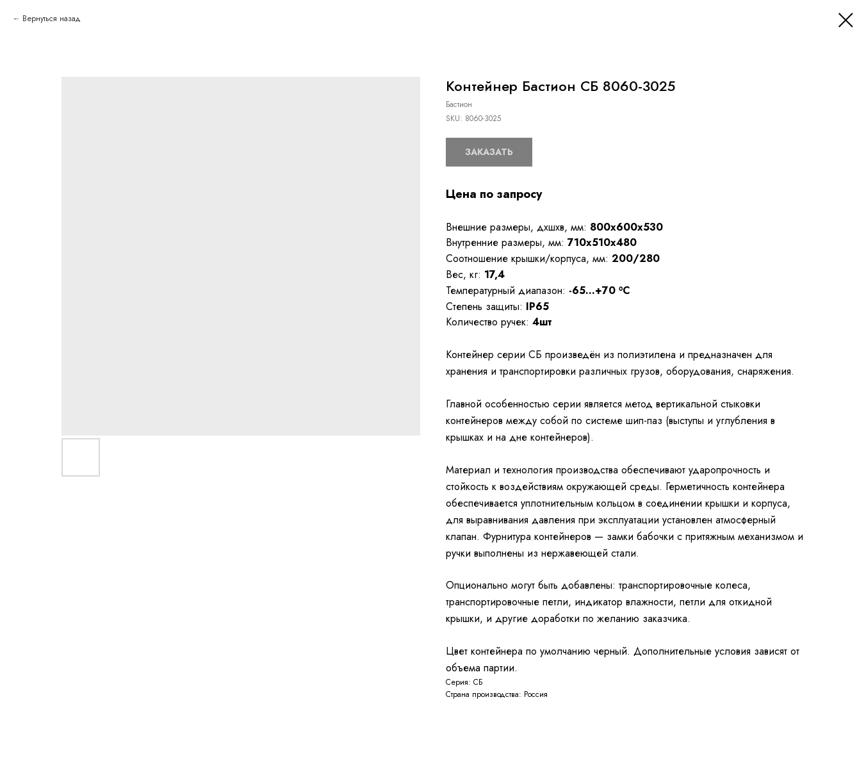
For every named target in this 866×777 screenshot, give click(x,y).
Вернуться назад (51, 18)
